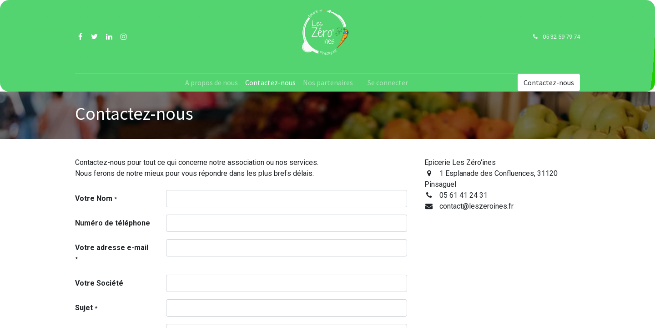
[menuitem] (211, 82)
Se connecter (388, 82)
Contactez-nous (549, 82)
